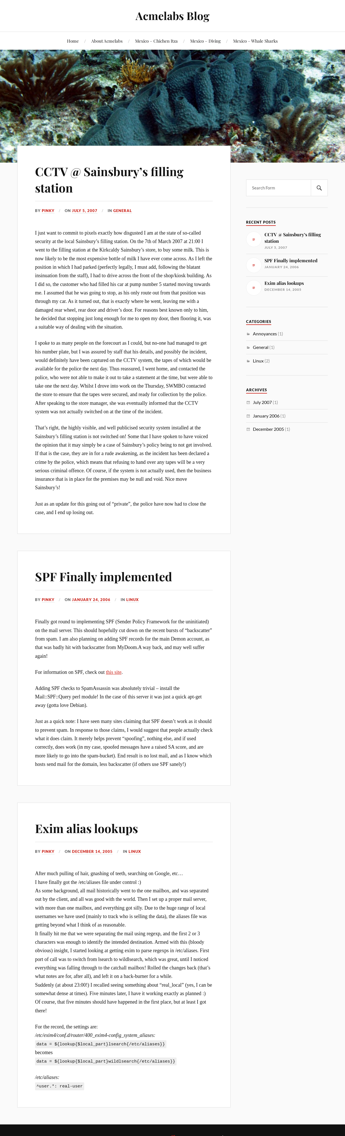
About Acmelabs (107, 41)
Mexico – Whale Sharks (255, 41)
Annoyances (265, 333)
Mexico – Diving (205, 41)
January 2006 (266, 415)
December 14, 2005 (92, 851)
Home (73, 41)
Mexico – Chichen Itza (156, 41)
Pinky (48, 210)
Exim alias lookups (89, 828)
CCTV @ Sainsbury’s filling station (112, 179)
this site (113, 672)
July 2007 (262, 402)
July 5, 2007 (84, 210)
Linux (132, 599)
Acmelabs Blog (172, 15)
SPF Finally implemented (107, 576)
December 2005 (268, 429)
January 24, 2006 (91, 599)
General (122, 210)
